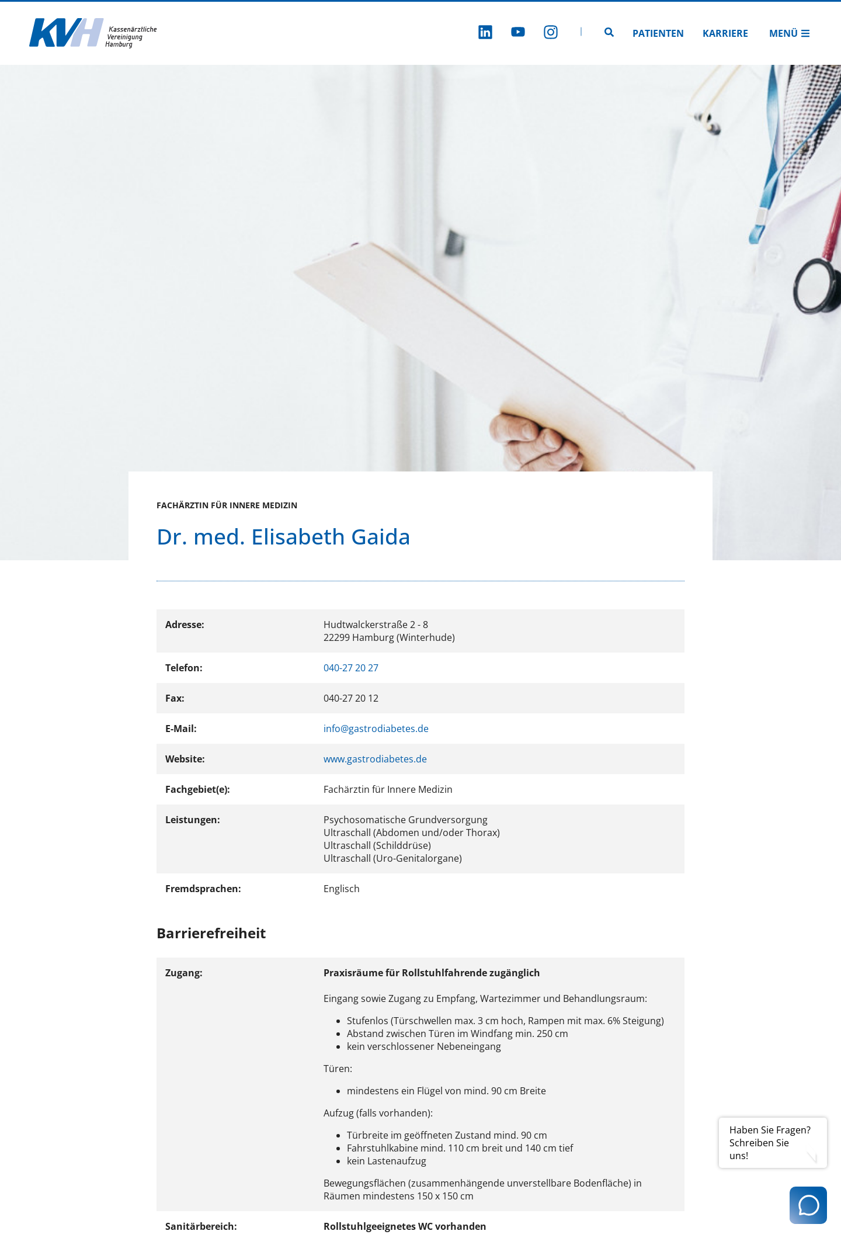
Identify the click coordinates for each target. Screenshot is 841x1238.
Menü (789, 33)
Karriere (725, 33)
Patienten (658, 33)
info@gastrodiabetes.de (376, 728)
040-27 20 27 (351, 667)
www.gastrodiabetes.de (375, 758)
